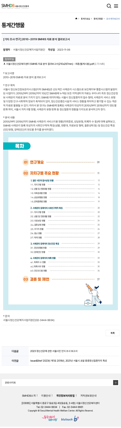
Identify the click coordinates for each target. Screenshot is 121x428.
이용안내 (43, 396)
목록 (113, 333)
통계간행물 (98, 19)
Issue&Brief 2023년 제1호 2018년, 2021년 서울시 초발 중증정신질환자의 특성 (70, 361)
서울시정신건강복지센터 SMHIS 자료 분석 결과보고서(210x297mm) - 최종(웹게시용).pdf (56, 64)
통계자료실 (85, 19)
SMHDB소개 (22, 396)
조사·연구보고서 (112, 19)
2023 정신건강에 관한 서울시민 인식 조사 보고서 (55, 351)
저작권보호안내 (93, 396)
